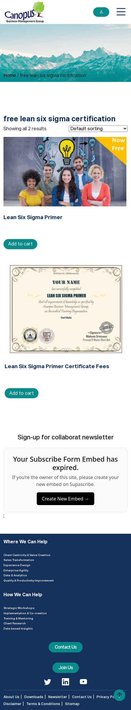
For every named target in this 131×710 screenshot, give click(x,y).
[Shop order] (98, 128)
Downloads (33, 697)
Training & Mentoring (18, 618)
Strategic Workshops (18, 608)
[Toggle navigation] (121, 12)
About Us (11, 697)
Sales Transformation (18, 560)
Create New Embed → (65, 501)
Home (9, 75)
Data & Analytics (15, 575)
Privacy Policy (109, 697)
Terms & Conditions (43, 704)
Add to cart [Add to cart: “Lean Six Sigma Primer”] (20, 244)
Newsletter (57, 697)
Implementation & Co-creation (25, 613)
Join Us (65, 667)
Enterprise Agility (15, 570)
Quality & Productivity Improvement (28, 580)
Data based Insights (18, 628)
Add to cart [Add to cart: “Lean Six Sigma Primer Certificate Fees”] (21, 393)
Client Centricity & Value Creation (26, 555)
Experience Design (16, 565)
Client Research (14, 623)
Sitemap (72, 704)
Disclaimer (12, 704)
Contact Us (66, 647)
